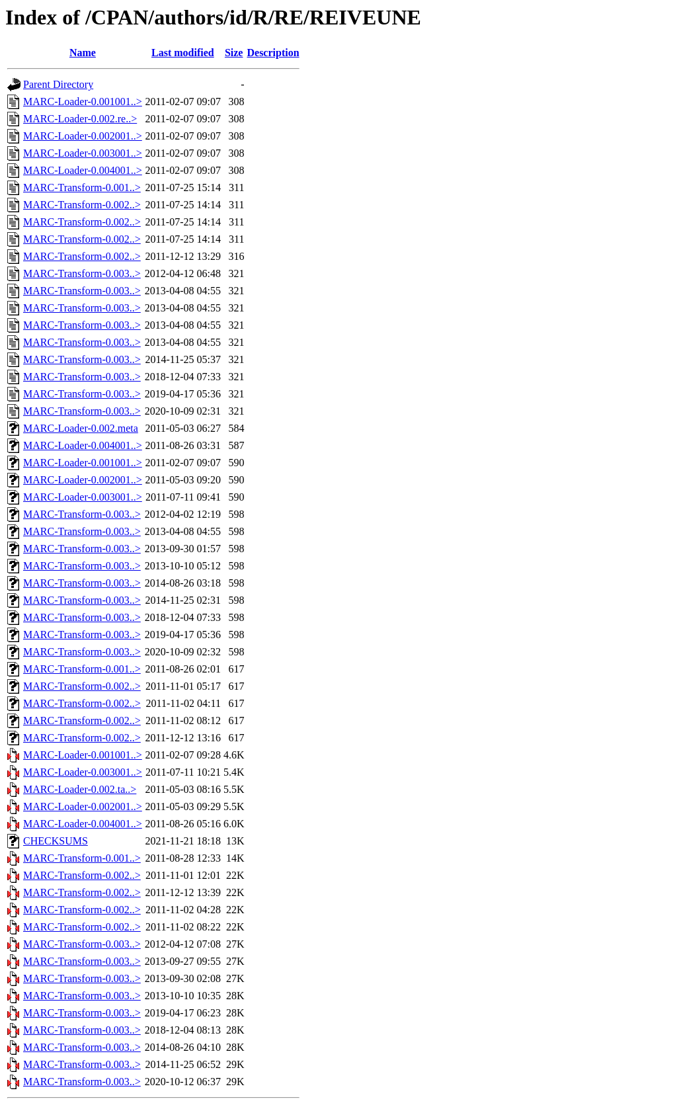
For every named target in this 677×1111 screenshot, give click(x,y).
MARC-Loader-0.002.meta (80, 428)
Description (273, 52)
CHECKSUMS (55, 840)
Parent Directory (58, 84)
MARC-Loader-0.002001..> (82, 136)
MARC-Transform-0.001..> (82, 187)
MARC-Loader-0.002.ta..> (79, 789)
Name (82, 52)
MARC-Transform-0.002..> (82, 204)
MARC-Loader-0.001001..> (82, 101)
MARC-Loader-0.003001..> (82, 153)
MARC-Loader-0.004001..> (82, 170)
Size (234, 52)
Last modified (182, 52)
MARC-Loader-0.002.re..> (80, 118)
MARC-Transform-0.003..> (82, 273)
